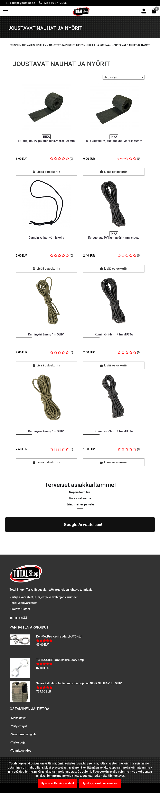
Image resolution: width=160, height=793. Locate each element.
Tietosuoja (18, 707)
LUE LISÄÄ (18, 582)
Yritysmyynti (19, 690)
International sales (23, 723)
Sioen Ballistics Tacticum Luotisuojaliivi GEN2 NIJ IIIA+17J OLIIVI (79, 648)
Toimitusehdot (21, 715)
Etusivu (15, 45)
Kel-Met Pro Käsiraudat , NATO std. (59, 601)
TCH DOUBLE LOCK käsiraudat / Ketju (60, 624)
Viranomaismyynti (23, 698)
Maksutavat (18, 682)
